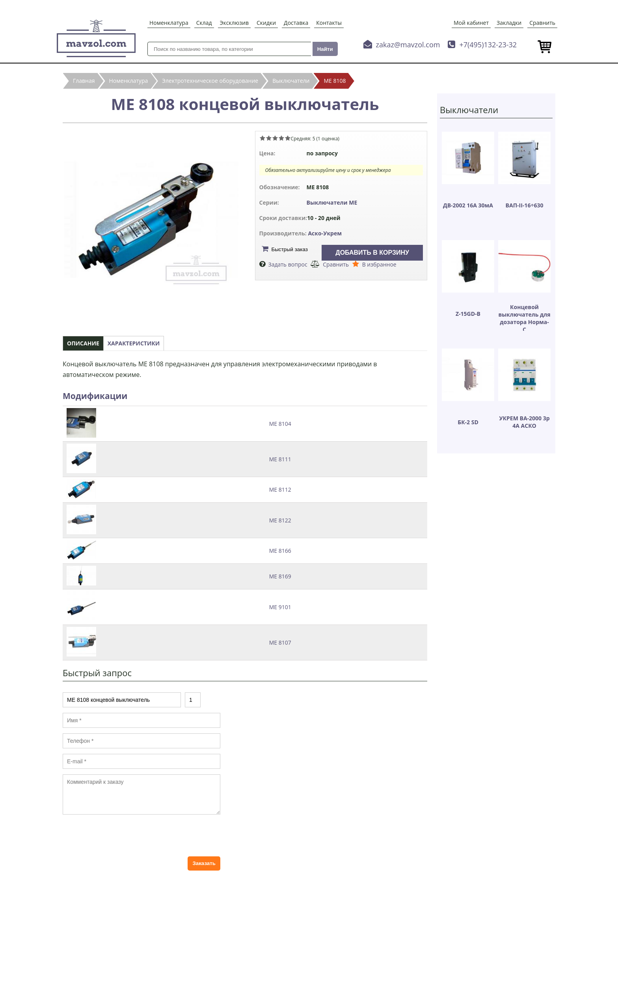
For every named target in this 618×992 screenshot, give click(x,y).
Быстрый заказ (290, 249)
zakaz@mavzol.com (408, 44)
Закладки (509, 22)
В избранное (379, 264)
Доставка (296, 22)
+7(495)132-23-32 (488, 44)
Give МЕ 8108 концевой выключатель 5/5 (288, 138)
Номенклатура (168, 22)
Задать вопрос (287, 264)
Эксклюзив (234, 22)
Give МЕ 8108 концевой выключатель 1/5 (262, 138)
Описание (83, 343)
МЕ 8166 (280, 550)
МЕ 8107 (280, 642)
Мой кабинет (471, 22)
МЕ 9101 (280, 607)
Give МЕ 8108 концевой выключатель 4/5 (281, 138)
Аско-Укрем (325, 233)
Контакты (329, 22)
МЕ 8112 (280, 489)
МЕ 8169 (280, 576)
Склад (204, 22)
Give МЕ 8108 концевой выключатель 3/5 (275, 138)
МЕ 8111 (280, 459)
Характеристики (134, 343)
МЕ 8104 (280, 423)
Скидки (266, 22)
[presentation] (122, 835)
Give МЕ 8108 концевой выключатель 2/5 (269, 138)
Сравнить (542, 22)
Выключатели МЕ (332, 202)
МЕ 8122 (280, 520)
